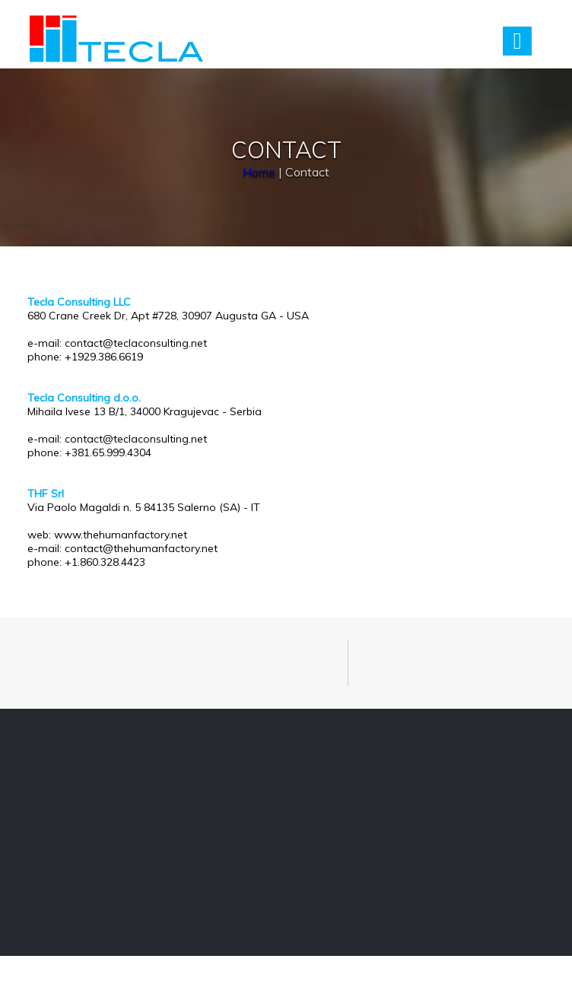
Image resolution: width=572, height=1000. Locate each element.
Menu (517, 41)
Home (259, 171)
